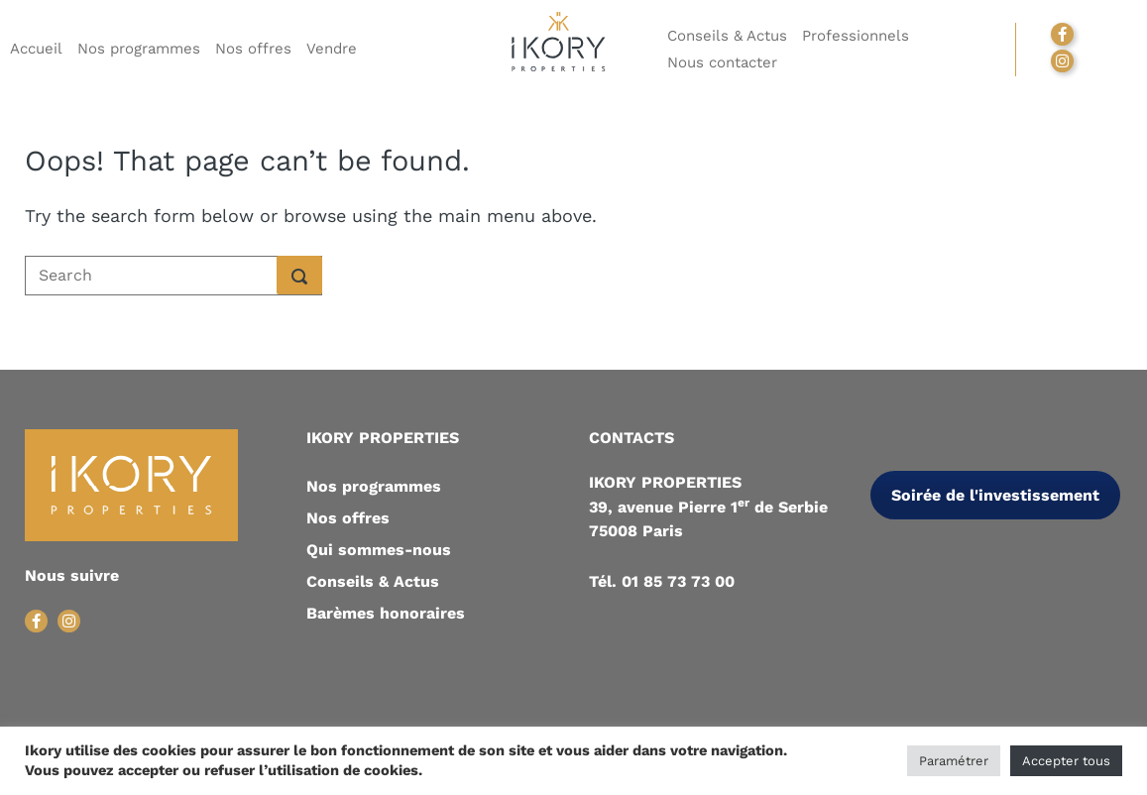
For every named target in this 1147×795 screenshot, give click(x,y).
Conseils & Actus (727, 36)
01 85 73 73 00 (678, 581)
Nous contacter (722, 62)
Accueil (36, 48)
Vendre (331, 48)
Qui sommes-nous (378, 549)
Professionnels (855, 36)
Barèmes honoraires (385, 613)
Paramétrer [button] (953, 760)
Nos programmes (138, 48)
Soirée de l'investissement (995, 495)
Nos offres (253, 48)
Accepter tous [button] (1066, 760)
